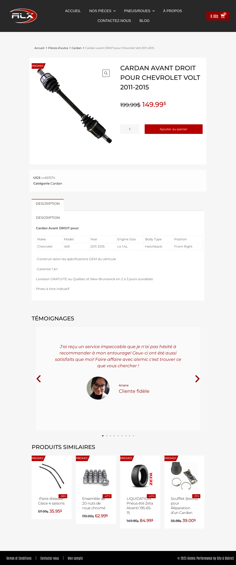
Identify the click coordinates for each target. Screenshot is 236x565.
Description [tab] (48, 203)
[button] (106, 73)
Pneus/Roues (139, 11)
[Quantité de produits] (130, 129)
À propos (172, 11)
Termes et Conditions (18, 558)
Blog (145, 21)
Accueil (73, 11)
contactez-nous (114, 21)
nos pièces (102, 11)
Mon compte (75, 558)
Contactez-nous (49, 558)
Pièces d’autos (58, 48)
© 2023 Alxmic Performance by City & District (205, 558)
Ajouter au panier (173, 129)
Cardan (77, 48)
